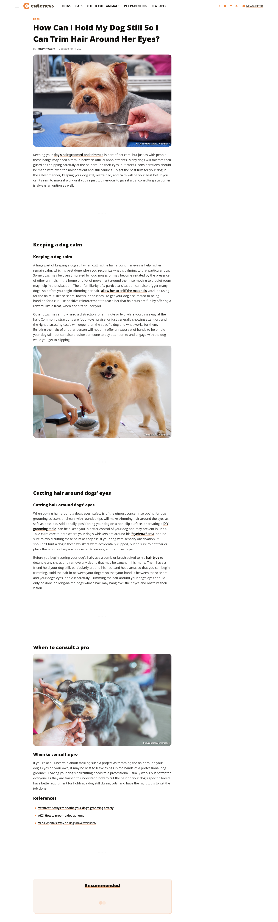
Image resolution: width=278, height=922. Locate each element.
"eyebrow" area (142, 534)
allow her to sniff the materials (124, 291)
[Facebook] (219, 6)
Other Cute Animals (103, 6)
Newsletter (253, 6)
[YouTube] (225, 6)
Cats (78, 6)
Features (159, 6)
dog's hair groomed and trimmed (78, 155)
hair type (152, 557)
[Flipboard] (230, 6)
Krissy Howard (46, 48)
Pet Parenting (135, 6)
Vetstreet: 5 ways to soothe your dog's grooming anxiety (75, 808)
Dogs (66, 6)
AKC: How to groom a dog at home (61, 816)
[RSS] (236, 6)
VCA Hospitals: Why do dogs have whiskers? (67, 823)
